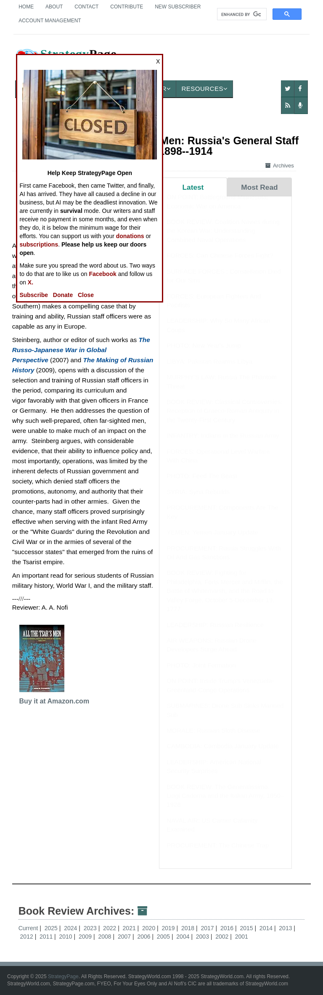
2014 (266, 928)
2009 (86, 936)
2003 (203, 936)
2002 (222, 936)
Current (28, 928)
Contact (86, 7)
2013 (286, 928)
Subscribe (33, 295)
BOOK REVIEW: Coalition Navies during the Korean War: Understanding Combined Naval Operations (223, 239)
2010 (66, 936)
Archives (279, 165)
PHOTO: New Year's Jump (204, 353)
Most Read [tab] (259, 187)
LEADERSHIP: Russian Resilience (215, 633)
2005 (164, 936)
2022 (110, 928)
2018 (188, 928)
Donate (63, 295)
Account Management (50, 21)
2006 (144, 936)
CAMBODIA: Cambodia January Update (223, 754)
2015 (247, 928)
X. (30, 282)
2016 (227, 928)
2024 (71, 928)
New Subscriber (178, 7)
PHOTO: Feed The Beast (202, 484)
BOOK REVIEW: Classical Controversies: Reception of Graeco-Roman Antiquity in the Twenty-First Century (225, 419)
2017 (208, 928)
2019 (169, 928)
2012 (27, 936)
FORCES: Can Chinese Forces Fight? (220, 263)
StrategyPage (63, 976)
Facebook (102, 274)
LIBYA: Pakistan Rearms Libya (209, 369)
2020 (149, 928)
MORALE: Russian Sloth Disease (213, 738)
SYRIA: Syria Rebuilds (198, 500)
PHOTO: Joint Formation (201, 673)
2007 (125, 936)
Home (26, 7)
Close (86, 295)
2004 (183, 936)
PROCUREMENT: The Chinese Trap (218, 853)
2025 (52, 928)
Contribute (126, 7)
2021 (130, 928)
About (54, 7)
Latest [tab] (193, 187)
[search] (241, 14)
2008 (105, 936)
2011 (47, 936)
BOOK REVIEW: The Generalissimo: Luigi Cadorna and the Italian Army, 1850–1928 (225, 804)
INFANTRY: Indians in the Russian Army (223, 443)
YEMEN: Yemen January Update (212, 540)
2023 (91, 928)
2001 (241, 936)
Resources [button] (204, 88)
